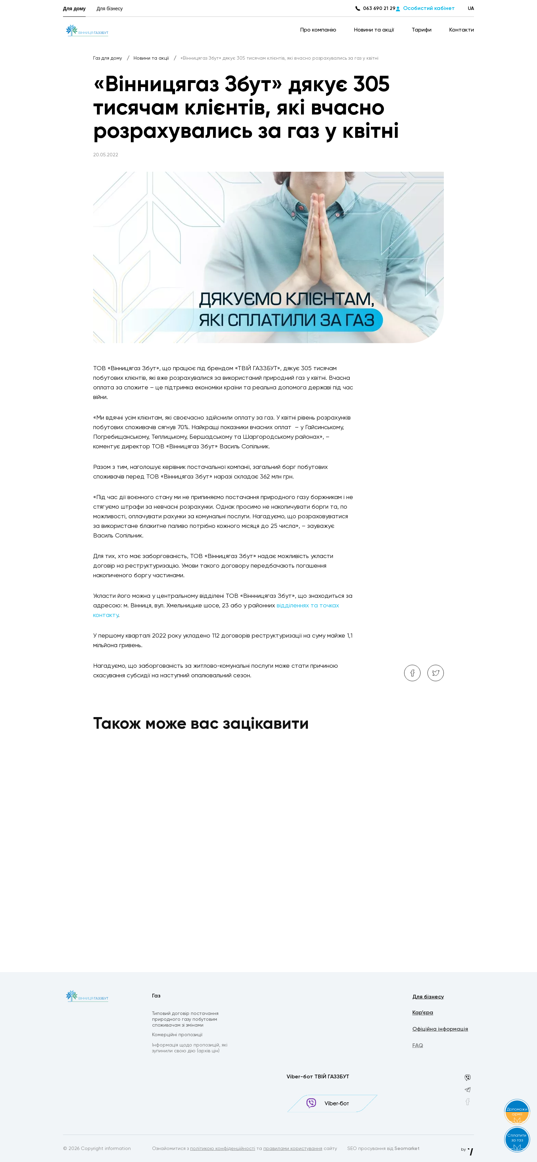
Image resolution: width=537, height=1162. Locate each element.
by (467, 1150)
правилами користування (292, 1149)
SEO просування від (383, 1149)
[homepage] (87, 30)
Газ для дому (108, 58)
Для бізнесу (110, 8)
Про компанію (319, 30)
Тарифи (422, 30)
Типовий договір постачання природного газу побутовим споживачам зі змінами (185, 1020)
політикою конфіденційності (222, 1149)
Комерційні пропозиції (177, 1035)
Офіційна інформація (440, 1030)
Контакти (461, 30)
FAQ (417, 1047)
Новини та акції (374, 30)
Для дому (74, 8)
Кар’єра (422, 1014)
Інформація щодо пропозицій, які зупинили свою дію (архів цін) (189, 1049)
